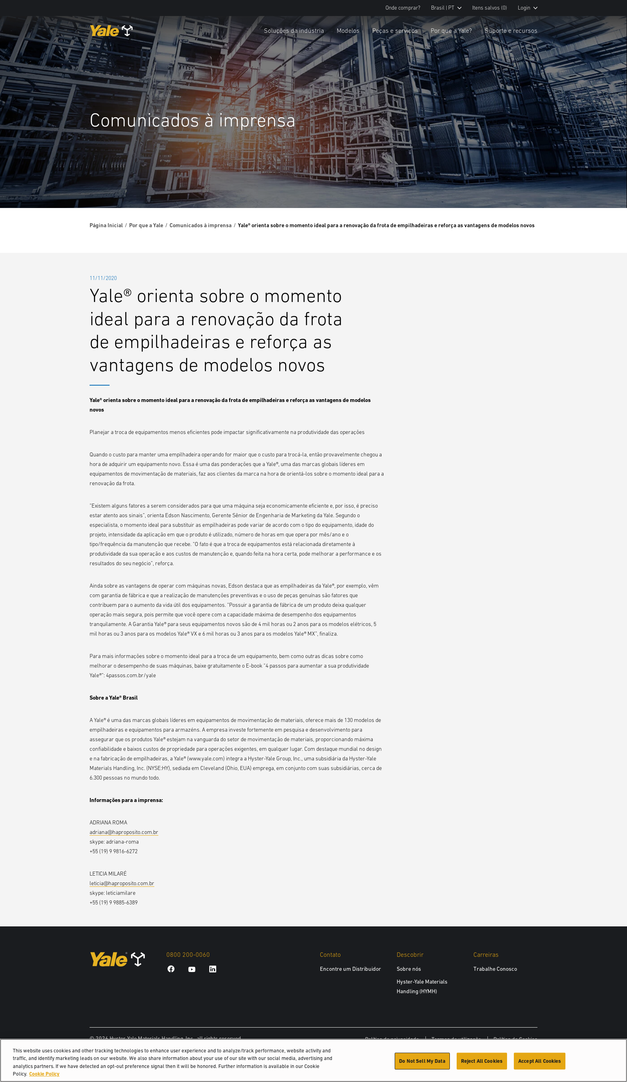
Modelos (348, 30)
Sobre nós (409, 969)
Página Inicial (106, 225)
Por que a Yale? (451, 30)
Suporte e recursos (511, 30)
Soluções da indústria (294, 30)
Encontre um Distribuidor (350, 969)
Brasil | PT (446, 8)
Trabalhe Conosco (495, 969)
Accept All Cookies (539, 1062)
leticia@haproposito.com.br (122, 883)
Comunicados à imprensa (201, 225)
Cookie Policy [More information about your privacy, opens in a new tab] (44, 1075)
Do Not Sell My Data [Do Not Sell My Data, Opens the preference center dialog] (422, 1062)
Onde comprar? (402, 8)
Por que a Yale (146, 225)
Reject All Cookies (482, 1062)
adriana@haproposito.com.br (124, 832)
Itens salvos (489, 8)
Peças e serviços (395, 30)
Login (527, 8)
